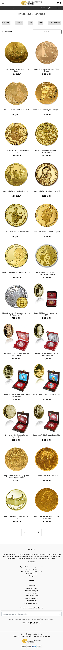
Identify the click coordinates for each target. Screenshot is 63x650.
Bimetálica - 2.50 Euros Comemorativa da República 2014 (16, 314)
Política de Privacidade (32, 596)
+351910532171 (31, 569)
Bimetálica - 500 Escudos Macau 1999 (46, 394)
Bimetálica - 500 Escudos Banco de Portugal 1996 (16, 355)
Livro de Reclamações (31, 598)
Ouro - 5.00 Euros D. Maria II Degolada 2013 (47, 233)
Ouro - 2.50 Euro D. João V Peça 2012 (47, 191)
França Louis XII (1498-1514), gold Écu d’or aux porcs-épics (16, 477)
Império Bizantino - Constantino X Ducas (16, 70)
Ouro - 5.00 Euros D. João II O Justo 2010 (16, 151)
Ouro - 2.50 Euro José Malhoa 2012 (16, 232)
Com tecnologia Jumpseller (41, 636)
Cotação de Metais (31, 601)
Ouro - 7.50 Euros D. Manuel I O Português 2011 (46, 151)
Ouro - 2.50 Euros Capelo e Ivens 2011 (16, 191)
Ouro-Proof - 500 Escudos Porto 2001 (47, 435)
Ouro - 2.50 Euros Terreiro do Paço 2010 (16, 517)
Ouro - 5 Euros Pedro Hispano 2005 (16, 110)
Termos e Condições (31, 591)
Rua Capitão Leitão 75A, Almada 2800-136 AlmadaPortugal (31, 574)
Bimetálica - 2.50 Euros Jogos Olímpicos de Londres (46, 273)
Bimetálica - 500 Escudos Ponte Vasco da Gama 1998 (16, 395)
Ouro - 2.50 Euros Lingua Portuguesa (46, 110)
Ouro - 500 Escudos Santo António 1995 (46, 314)
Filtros (47, 32)
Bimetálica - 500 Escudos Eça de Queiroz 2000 (16, 436)
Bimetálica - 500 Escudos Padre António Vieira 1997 (46, 355)
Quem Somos (31, 585)
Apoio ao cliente (32, 588)
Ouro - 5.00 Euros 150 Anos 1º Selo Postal (46, 70)
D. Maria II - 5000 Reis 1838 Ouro (46, 476)
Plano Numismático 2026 (31, 603)
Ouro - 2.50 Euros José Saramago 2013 (16, 272)
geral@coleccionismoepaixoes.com (31, 567)
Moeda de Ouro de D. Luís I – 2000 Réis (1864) (46, 517)
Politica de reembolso (31, 593)
